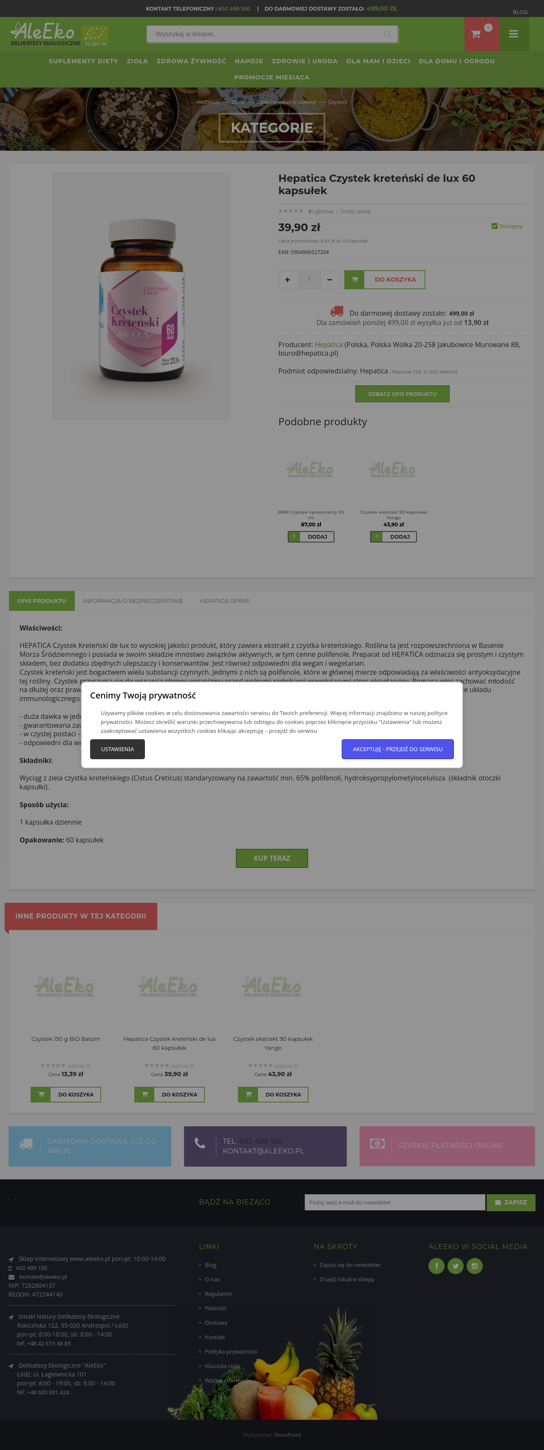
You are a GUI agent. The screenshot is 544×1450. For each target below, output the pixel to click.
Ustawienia (117, 749)
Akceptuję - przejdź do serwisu (398, 749)
